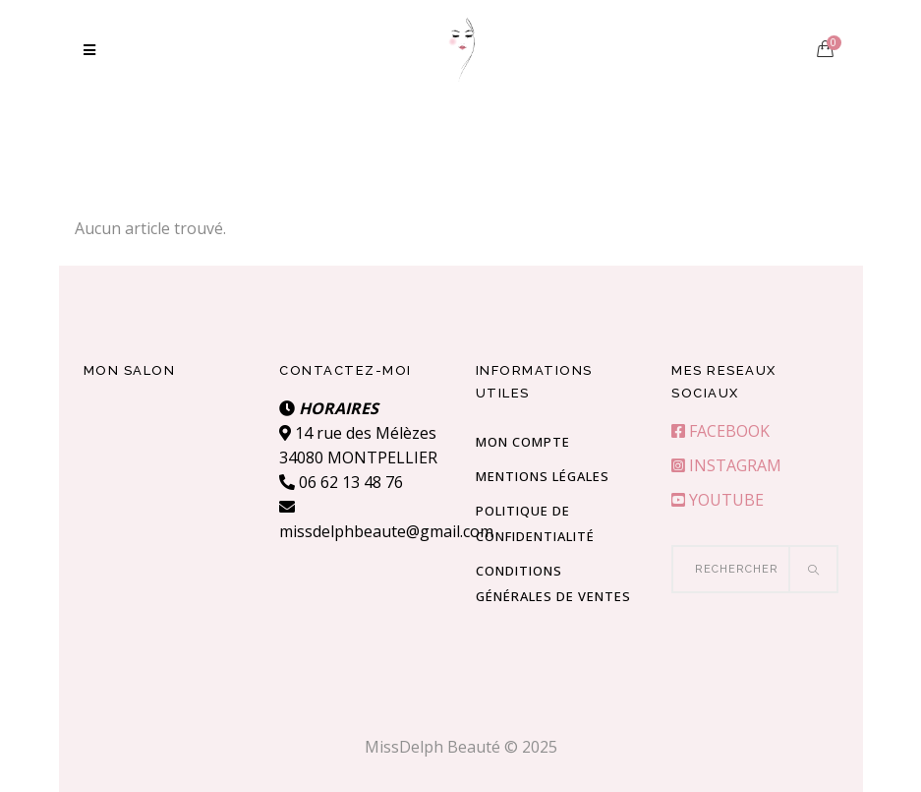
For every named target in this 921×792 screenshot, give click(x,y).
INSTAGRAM (726, 465)
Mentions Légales (542, 476)
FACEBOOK (720, 431)
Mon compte (523, 442)
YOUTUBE (717, 500)
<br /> (167, 470)
